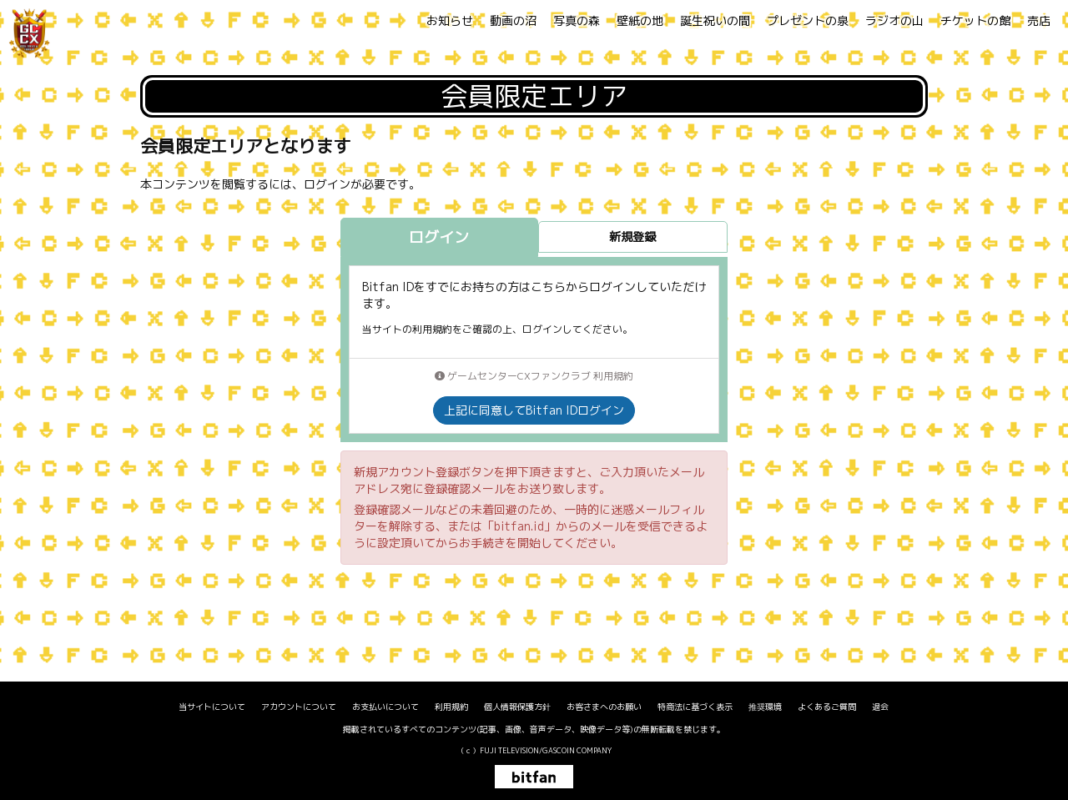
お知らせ (449, 20)
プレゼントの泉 (808, 20)
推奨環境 (765, 706)
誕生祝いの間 (715, 20)
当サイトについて (212, 706)
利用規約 (451, 706)
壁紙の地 (640, 20)
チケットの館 (975, 20)
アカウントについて (298, 706)
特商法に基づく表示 (695, 706)
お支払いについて (385, 706)
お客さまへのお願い (604, 706)
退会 (880, 706)
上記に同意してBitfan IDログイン (534, 410)
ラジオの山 (894, 20)
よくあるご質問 (827, 706)
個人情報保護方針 (517, 706)
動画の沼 (513, 20)
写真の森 (576, 20)
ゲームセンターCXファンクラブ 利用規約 (534, 376)
